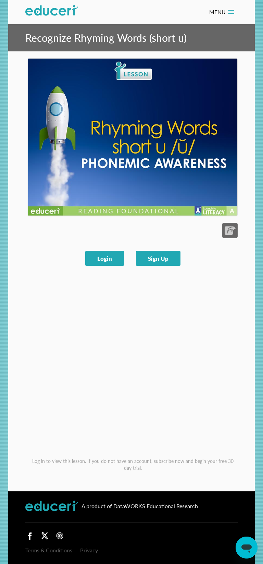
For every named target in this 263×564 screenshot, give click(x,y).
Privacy (89, 550)
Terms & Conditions (48, 550)
